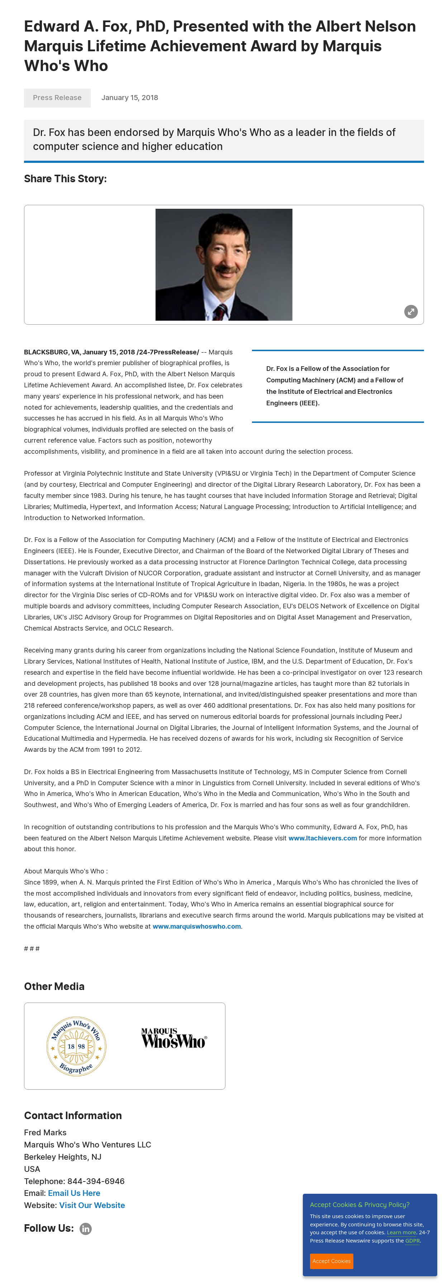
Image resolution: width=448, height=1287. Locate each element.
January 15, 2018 (129, 98)
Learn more (401, 1232)
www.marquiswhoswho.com (197, 927)
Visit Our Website (92, 1206)
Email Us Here (74, 1193)
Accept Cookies (332, 1261)
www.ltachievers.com (323, 838)
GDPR (412, 1240)
